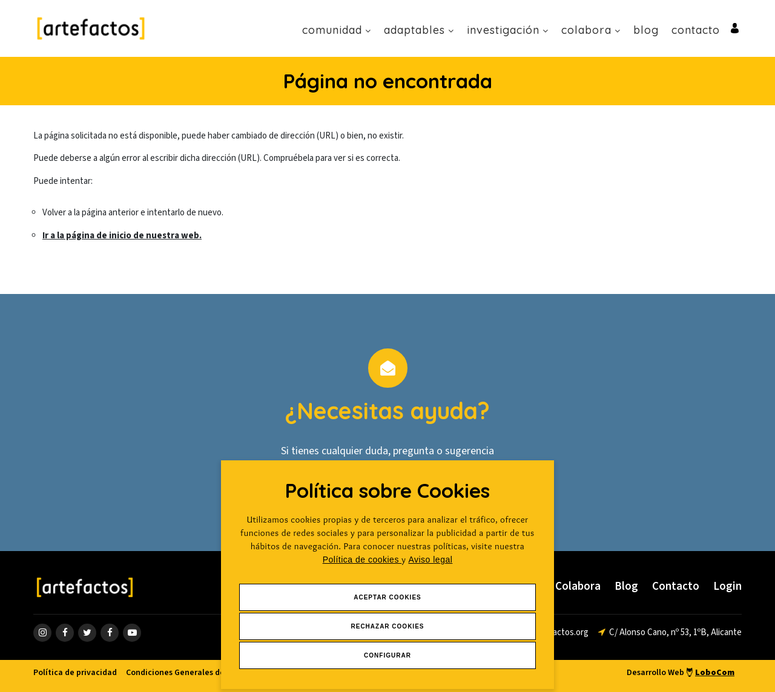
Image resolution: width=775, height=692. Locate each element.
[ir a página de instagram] (42, 633)
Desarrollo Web (680, 673)
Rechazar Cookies (387, 626)
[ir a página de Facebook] (65, 633)
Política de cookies (362, 559)
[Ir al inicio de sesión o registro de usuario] (735, 28)
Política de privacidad (75, 673)
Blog (646, 30)
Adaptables (419, 30)
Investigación (508, 30)
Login (727, 586)
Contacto (695, 30)
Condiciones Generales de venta (187, 673)
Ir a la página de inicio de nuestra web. (122, 235)
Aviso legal (430, 559)
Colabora (591, 30)
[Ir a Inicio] (90, 28)
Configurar (387, 655)
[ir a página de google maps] (670, 632)
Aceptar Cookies (387, 597)
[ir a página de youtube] (132, 633)
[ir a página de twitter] (87, 633)
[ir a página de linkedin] (110, 633)
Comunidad (336, 30)
